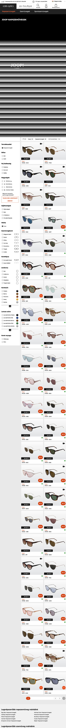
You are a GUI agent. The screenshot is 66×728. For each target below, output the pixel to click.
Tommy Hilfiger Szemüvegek (41, 633)
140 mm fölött (8, 88)
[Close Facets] (10, 37)
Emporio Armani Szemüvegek (10, 636)
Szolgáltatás (26, 673)
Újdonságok (6, 107)
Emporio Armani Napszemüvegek (11, 619)
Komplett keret (10, 158)
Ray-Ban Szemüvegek (7, 627)
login (46, 7)
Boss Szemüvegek (38, 631)
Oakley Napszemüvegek (8, 612)
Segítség (46, 673)
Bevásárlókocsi (56, 7)
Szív (10, 169)
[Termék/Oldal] (54, 37)
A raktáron (5, 113)
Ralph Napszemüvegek (41, 619)
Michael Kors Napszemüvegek (42, 610)
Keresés (38, 7)
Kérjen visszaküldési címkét (30, 680)
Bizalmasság (4, 719)
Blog (45, 682)
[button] (8, 6)
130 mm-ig (7, 79)
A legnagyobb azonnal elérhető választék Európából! (15, 2)
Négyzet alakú (10, 132)
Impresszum (12, 719)
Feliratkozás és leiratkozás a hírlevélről (52, 679)
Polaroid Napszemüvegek (41, 612)
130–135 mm (7, 82)
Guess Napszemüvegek (41, 617)
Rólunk (3, 673)
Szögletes (10, 178)
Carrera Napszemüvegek (8, 617)
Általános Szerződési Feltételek (10, 717)
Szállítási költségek (27, 678)
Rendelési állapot (49, 684)
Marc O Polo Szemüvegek (8, 631)
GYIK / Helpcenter (49, 676)
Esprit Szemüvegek (38, 636)
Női (3, 54)
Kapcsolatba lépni (6, 680)
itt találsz (37, 655)
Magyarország (57, 1)
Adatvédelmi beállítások (8, 678)
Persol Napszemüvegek (8, 615)
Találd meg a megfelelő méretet (10, 98)
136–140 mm (7, 85)
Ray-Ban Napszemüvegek (8, 610)
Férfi (4, 57)
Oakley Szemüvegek (7, 629)
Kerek (10, 135)
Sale (4, 110)
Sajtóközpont (4, 676)
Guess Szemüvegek (39, 627)
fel (64, 717)
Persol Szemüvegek (39, 629)
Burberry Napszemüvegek (41, 615)
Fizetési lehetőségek (28, 676)
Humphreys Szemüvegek (8, 633)
